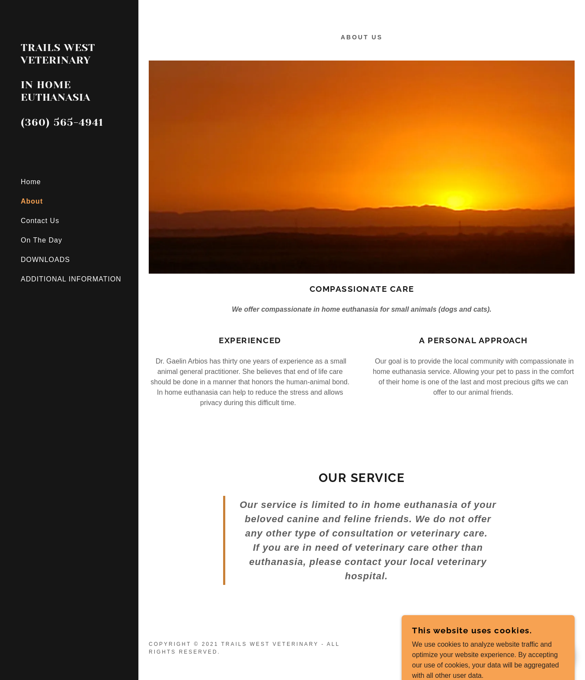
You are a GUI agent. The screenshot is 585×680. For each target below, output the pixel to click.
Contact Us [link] (40, 220)
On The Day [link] (41, 240)
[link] (69, 123)
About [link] (32, 201)
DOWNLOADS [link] (45, 259)
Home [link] (31, 181)
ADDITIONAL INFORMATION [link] (71, 279)
